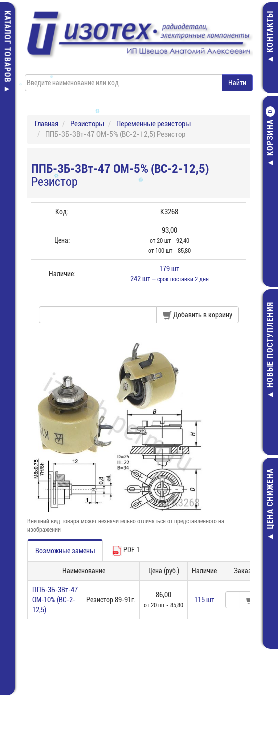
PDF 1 (126, 551)
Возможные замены (65, 551)
